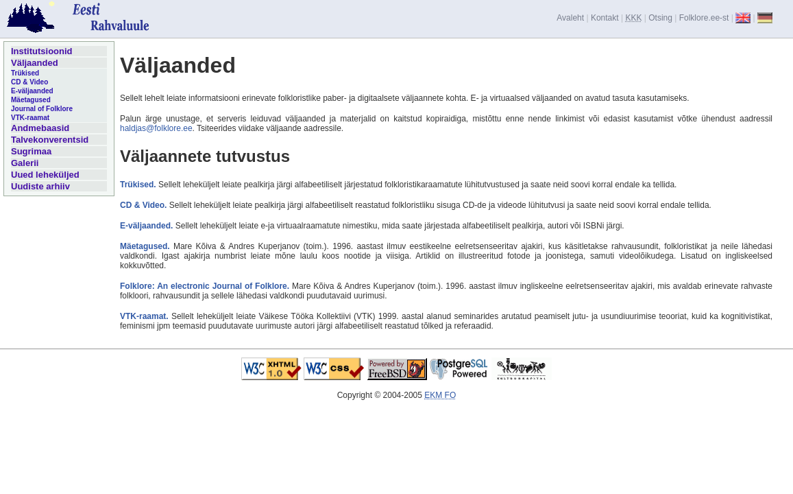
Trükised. (138, 184)
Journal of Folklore (42, 109)
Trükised (25, 73)
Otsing (660, 18)
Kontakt (605, 18)
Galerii (24, 163)
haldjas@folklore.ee (156, 128)
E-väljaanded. (146, 226)
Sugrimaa (31, 151)
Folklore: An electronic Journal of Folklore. (204, 286)
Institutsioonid (42, 51)
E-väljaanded (32, 91)
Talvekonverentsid (49, 139)
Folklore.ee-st (704, 18)
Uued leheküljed (45, 174)
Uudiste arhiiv (40, 186)
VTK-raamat (30, 117)
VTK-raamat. (144, 316)
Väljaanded (34, 63)
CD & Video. (143, 205)
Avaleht (570, 18)
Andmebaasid (40, 128)
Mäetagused (31, 100)
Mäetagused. (145, 246)
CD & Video (29, 82)
